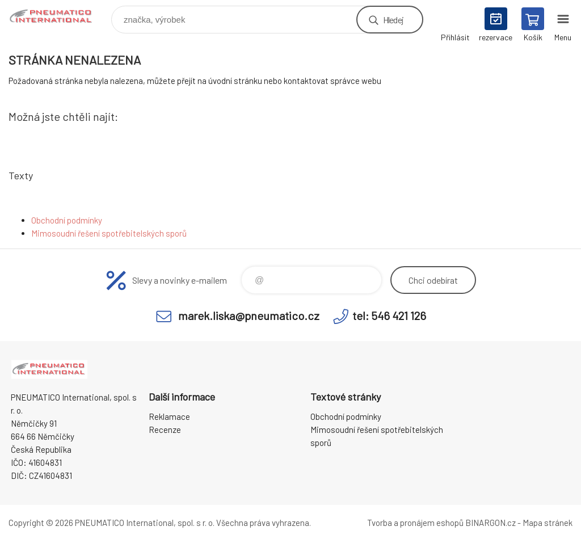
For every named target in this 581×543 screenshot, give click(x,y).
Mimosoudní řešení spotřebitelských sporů (109, 233)
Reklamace (169, 416)
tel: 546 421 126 (389, 315)
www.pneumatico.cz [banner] (59, 16)
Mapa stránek (547, 522)
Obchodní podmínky (66, 220)
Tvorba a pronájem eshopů (415, 522)
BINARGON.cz (490, 522)
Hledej (393, 19)
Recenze (165, 429)
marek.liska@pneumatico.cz (248, 315)
